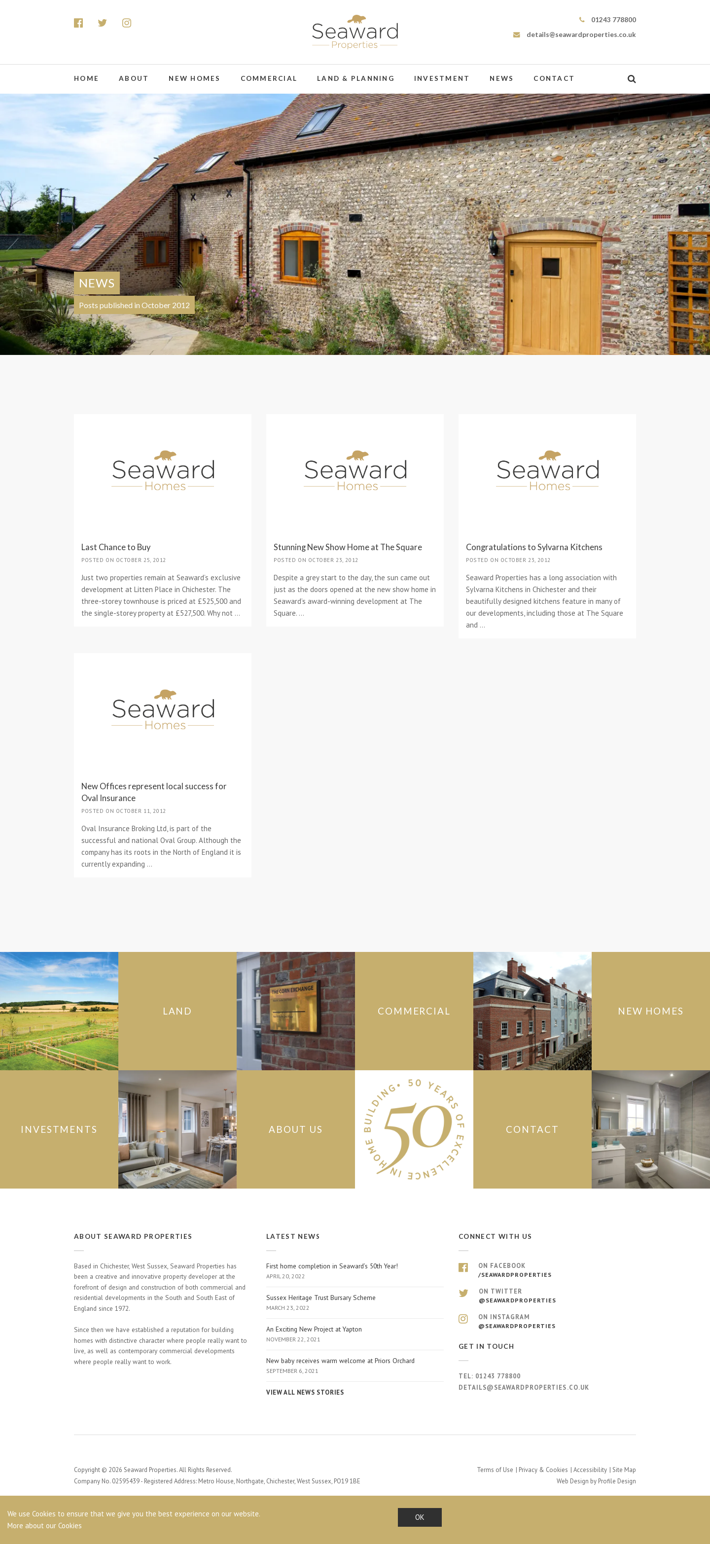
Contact (554, 78)
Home (86, 78)
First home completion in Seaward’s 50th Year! (355, 1271)
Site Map (624, 1470)
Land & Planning (355, 78)
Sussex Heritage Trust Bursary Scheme (355, 1303)
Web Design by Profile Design (596, 1481)
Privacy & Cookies (543, 1470)
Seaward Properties (355, 32)
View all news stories (305, 1392)
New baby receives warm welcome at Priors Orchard (355, 1366)
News (502, 78)
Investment (442, 78)
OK (420, 1517)
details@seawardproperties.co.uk (574, 34)
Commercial (269, 78)
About (134, 78)
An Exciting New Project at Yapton (355, 1334)
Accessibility (590, 1470)
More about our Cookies (44, 1525)
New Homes (194, 78)
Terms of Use (495, 1470)
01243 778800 (607, 20)
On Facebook (547, 1270)
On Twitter (547, 1296)
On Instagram (547, 1322)
